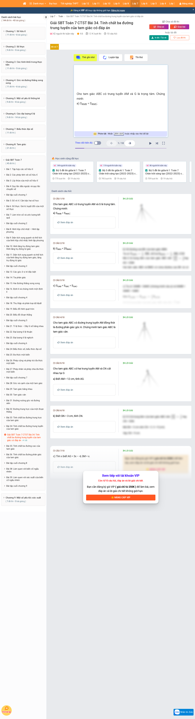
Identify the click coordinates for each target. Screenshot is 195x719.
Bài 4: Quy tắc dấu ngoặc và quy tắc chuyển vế (23, 187)
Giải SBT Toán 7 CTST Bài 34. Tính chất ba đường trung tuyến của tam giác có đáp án (104, 16)
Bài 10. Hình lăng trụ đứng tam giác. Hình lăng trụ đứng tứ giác (23, 247)
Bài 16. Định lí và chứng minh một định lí (24, 290)
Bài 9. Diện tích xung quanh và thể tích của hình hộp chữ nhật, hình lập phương (25, 239)
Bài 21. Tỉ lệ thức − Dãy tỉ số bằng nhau (24, 326)
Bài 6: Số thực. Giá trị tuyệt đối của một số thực (25, 207)
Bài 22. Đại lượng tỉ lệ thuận (19, 332)
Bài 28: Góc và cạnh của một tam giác (24, 383)
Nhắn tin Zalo (183, 712)
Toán (60, 16)
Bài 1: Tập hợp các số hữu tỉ (19, 169)
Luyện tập (111, 57)
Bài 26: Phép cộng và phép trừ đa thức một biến (24, 362)
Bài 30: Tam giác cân (16, 394)
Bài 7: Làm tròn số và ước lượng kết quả (23, 216)
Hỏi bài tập (6, 709)
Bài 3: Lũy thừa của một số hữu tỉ (22, 180)
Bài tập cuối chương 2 (16, 223)
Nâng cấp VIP (120, 638)
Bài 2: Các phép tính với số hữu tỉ (22, 175)
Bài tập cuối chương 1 (16, 195)
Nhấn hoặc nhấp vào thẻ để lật (120, 134)
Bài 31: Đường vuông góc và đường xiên (23, 402)
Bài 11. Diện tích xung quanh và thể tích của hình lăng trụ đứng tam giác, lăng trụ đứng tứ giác (24, 257)
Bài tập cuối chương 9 (16, 486)
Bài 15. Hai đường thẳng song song (23, 283)
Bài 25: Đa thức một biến (18, 354)
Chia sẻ (159, 27)
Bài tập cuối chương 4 (16, 297)
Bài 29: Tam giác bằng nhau (19, 389)
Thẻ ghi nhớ (85, 57)
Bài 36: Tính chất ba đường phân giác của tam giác (23, 456)
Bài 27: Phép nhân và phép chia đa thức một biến (25, 370)
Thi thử (136, 57)
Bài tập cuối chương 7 (16, 377)
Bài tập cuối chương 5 (16, 320)
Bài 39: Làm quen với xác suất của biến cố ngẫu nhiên (24, 479)
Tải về (159, 38)
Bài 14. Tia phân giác (16, 277)
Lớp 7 (52, 16)
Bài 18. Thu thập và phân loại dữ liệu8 (23, 303)
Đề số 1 (54, 47)
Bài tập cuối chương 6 (16, 343)
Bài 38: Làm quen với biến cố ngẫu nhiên (22, 470)
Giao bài (179, 27)
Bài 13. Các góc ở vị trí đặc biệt (21, 272)
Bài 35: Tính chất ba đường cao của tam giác (23, 447)
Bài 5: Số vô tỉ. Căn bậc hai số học (22, 200)
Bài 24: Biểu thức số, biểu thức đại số (24, 349)
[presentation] (143, 260)
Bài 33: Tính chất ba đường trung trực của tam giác (24, 419)
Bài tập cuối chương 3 (16, 266)
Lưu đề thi (180, 38)
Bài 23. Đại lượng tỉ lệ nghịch (19, 337)
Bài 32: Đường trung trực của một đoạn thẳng (25, 410)
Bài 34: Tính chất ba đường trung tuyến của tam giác (24, 427)
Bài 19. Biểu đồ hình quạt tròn (20, 309)
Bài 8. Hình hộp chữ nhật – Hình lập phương (22, 230)
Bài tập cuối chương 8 (16, 463)
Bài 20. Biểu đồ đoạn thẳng (19, 314)
